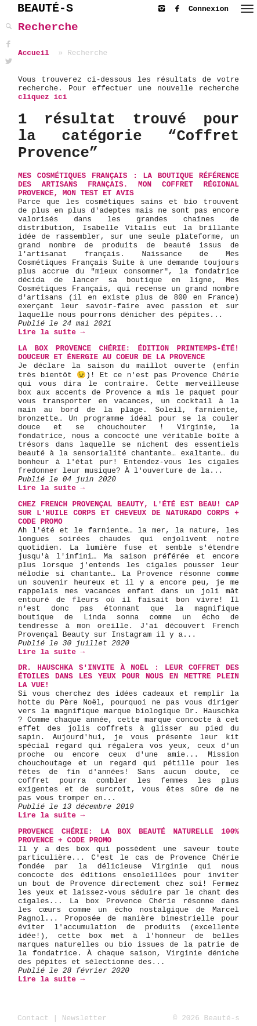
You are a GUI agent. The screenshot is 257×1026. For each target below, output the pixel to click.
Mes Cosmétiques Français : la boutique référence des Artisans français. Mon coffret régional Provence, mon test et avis (128, 184)
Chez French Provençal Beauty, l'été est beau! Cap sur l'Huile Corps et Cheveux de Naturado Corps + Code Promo (128, 513)
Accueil (33, 53)
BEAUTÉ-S (45, 8)
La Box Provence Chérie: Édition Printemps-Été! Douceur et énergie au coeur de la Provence (128, 353)
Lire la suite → (51, 332)
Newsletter (84, 1018)
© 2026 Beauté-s (206, 1018)
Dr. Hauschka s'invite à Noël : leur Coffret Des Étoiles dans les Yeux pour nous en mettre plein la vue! (128, 676)
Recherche (48, 27)
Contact (33, 1018)
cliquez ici (42, 97)
